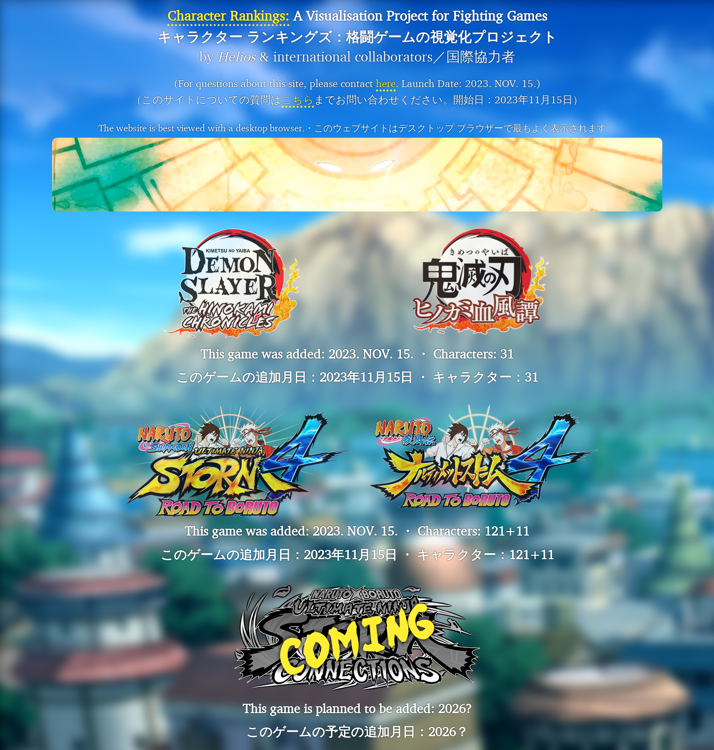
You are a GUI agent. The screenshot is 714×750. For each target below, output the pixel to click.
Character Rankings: (228, 15)
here (386, 83)
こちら (297, 99)
